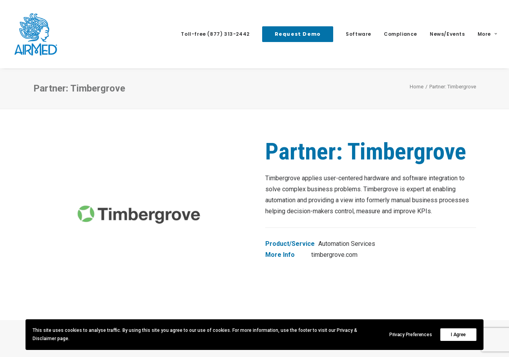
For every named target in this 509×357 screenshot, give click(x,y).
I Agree (458, 334)
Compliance (400, 34)
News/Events (447, 34)
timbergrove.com (334, 254)
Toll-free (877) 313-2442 (215, 34)
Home (416, 87)
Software (358, 34)
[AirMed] (35, 34)
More (487, 34)
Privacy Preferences (410, 334)
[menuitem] (218, 34)
